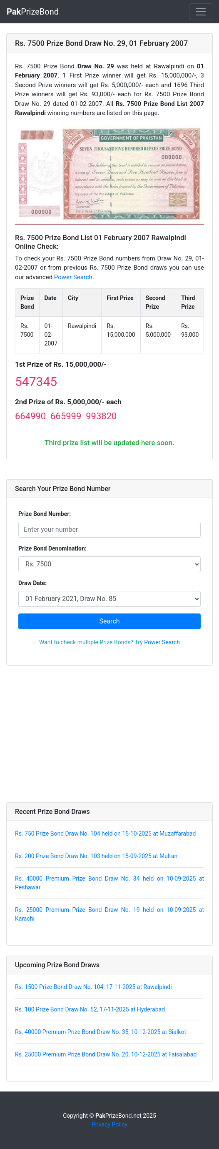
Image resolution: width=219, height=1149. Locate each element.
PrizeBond (33, 12)
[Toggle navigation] (200, 11)
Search (109, 621)
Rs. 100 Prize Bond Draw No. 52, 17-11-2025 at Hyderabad (90, 1009)
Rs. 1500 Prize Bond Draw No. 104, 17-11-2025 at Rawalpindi (93, 987)
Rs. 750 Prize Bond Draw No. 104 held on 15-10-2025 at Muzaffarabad (105, 833)
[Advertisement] (109, 734)
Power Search (73, 277)
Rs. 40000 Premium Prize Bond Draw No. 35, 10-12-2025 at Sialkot (100, 1032)
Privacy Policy (109, 1124)
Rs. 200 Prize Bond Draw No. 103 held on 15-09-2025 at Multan (96, 856)
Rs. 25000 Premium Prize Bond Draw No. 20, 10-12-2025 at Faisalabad (106, 1054)
